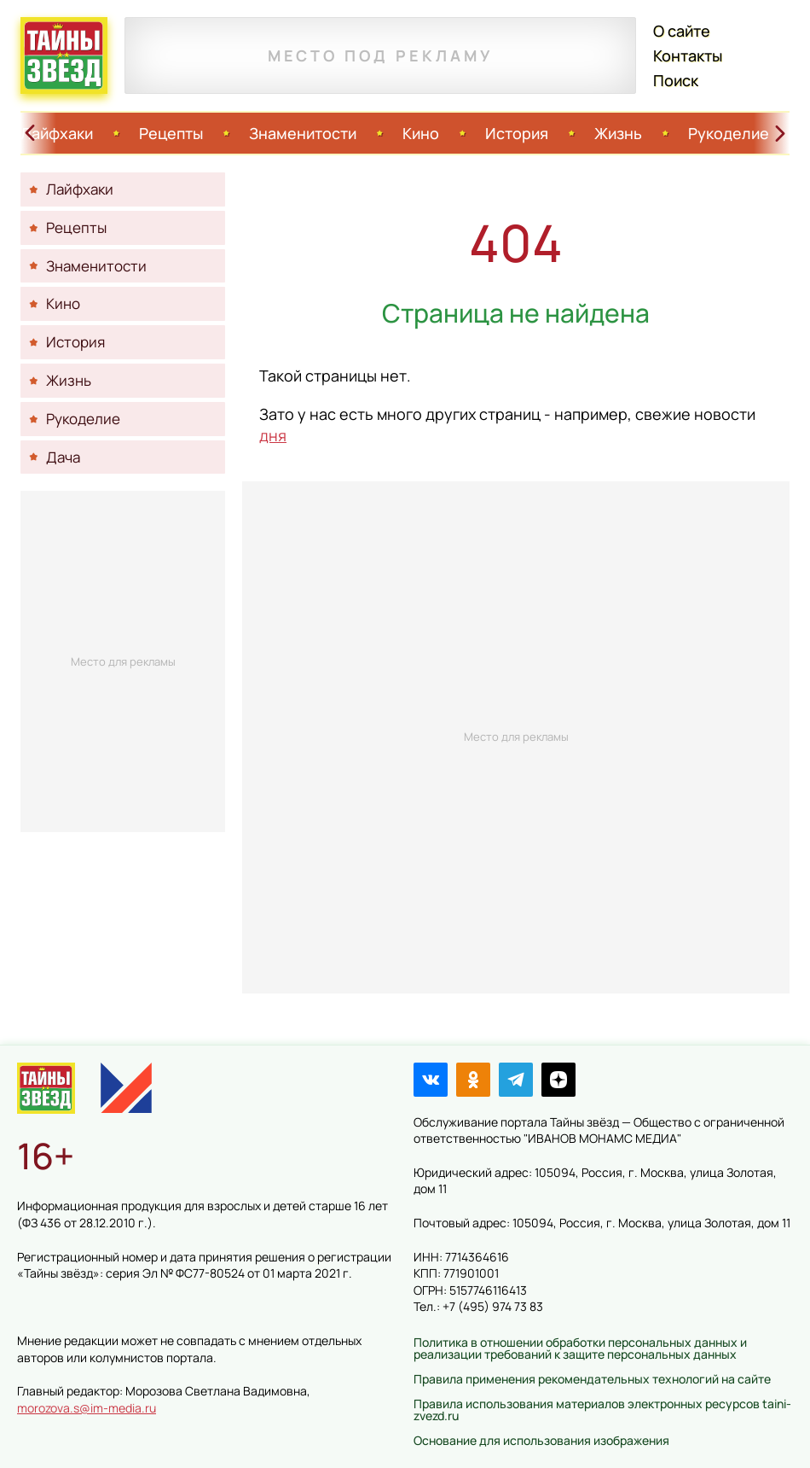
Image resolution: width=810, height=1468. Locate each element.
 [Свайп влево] (29, 133)
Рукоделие (728, 133)
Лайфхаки (56, 133)
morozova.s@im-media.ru (86, 1408)
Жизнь (618, 133)
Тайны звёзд (63, 55)
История (516, 133)
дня (272, 435)
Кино (420, 133)
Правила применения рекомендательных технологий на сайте (592, 1379)
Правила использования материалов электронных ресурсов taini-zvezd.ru (602, 1409)
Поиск (675, 80)
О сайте (681, 30)
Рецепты (171, 133)
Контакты (687, 55)
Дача (63, 457)
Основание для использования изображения (541, 1440)
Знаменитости (302, 133)
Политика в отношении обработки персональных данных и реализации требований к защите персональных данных (580, 1348)
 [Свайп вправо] (780, 133)
